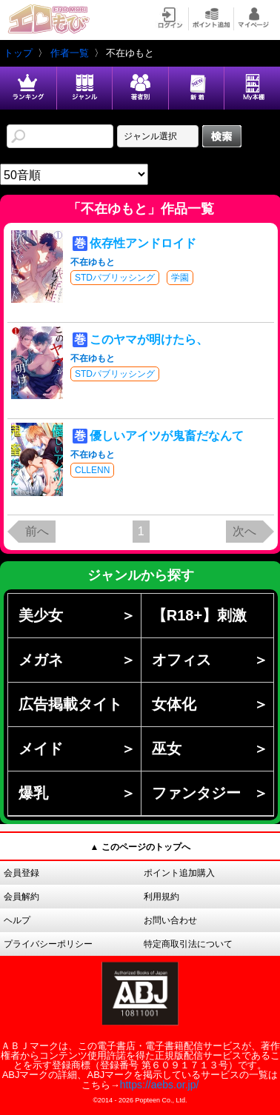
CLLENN (92, 470)
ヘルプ (17, 920)
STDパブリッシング (115, 277)
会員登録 (21, 873)
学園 (180, 277)
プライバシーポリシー (48, 944)
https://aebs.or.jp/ (159, 1085)
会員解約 (21, 896)
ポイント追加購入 (179, 873)
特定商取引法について (188, 944)
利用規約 (161, 896)
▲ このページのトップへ (140, 847)
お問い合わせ (170, 920)
